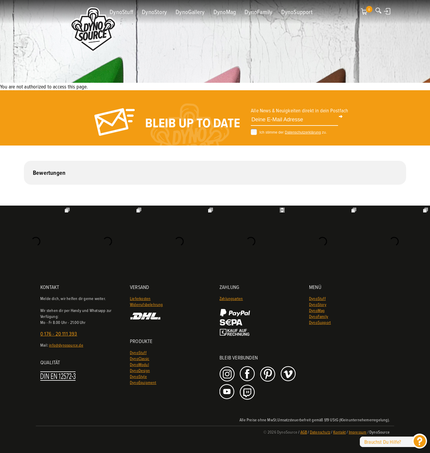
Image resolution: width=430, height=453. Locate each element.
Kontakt (339, 432)
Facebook (248, 374)
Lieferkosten (140, 298)
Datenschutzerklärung (303, 132)
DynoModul (139, 364)
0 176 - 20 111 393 (58, 333)
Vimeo (289, 374)
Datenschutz (320, 432)
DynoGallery (190, 11)
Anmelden (387, 11)
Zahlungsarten (231, 298)
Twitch (248, 392)
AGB (303, 432)
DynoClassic (139, 358)
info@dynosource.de (66, 345)
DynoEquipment (143, 382)
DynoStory (154, 11)
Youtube (227, 392)
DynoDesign (140, 370)
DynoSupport (297, 11)
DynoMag (225, 11)
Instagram (227, 374)
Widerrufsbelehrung (146, 304)
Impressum (358, 432)
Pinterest (268, 374)
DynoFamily (258, 11)
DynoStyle (138, 376)
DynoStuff (121, 11)
